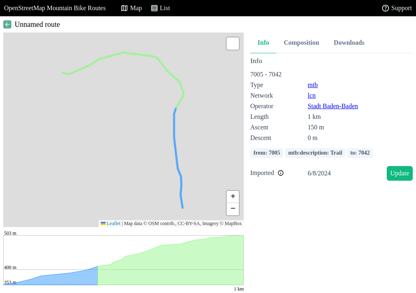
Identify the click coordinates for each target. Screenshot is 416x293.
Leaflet (111, 223)
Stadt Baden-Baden (333, 106)
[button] (233, 43)
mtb (313, 84)
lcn (312, 95)
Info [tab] (263, 42)
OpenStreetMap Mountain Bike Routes (55, 7)
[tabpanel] (331, 120)
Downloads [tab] (349, 42)
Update (399, 173)
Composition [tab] (301, 42)
